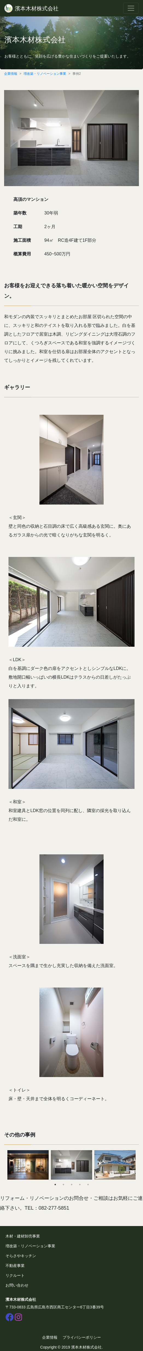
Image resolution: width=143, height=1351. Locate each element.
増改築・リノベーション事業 (45, 74)
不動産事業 (15, 1265)
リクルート (15, 1275)
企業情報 (10, 74)
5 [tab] (88, 1184)
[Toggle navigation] (131, 8)
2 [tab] (63, 1184)
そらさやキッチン (20, 1256)
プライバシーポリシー (82, 1337)
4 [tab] (80, 1184)
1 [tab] (55, 1184)
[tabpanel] (28, 1165)
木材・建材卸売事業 (22, 1236)
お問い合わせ (16, 1285)
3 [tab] (71, 1184)
